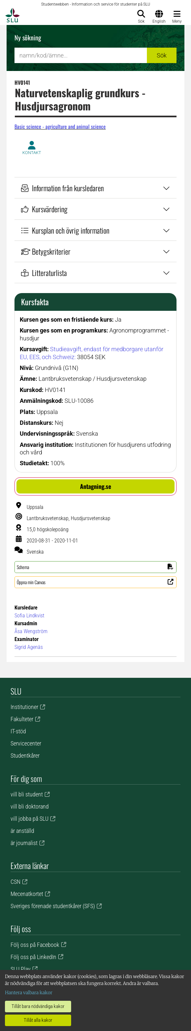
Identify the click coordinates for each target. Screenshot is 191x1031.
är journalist (24, 842)
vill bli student (27, 794)
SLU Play (21, 969)
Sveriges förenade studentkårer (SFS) (53, 906)
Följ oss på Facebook (35, 944)
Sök (162, 55)
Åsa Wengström (30, 631)
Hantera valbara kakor (28, 993)
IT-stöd (18, 731)
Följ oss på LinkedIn (33, 956)
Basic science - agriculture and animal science (60, 126)
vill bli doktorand (30, 806)
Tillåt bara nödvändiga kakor (38, 1006)
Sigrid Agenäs (28, 647)
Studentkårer (25, 755)
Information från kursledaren (95, 187)
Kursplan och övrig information (95, 230)
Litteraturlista (95, 272)
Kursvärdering (95, 208)
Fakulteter (22, 719)
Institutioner (24, 706)
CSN (15, 881)
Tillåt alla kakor (38, 1020)
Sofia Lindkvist (29, 615)
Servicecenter (26, 743)
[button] (95, 486)
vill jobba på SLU (29, 818)
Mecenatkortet (27, 893)
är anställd (22, 830)
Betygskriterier (95, 251)
